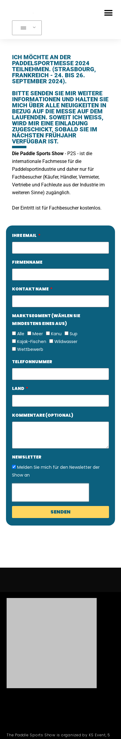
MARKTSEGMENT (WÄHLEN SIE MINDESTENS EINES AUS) (46, 320)
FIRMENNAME (27, 262)
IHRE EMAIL (24, 235)
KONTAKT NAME (30, 289)
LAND (18, 388)
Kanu (56, 334)
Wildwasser (65, 342)
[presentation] (50, 492)
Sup (73, 334)
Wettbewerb (30, 349)
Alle (20, 334)
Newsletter (26, 457)
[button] (108, 13)
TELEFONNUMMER (32, 362)
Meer (37, 334)
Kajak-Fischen (31, 342)
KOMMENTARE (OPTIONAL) (42, 415)
